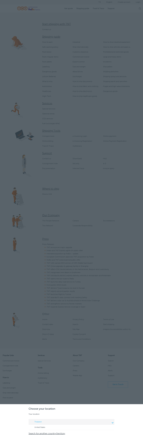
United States (37, 427)
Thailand (72, 422)
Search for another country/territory (47, 434)
